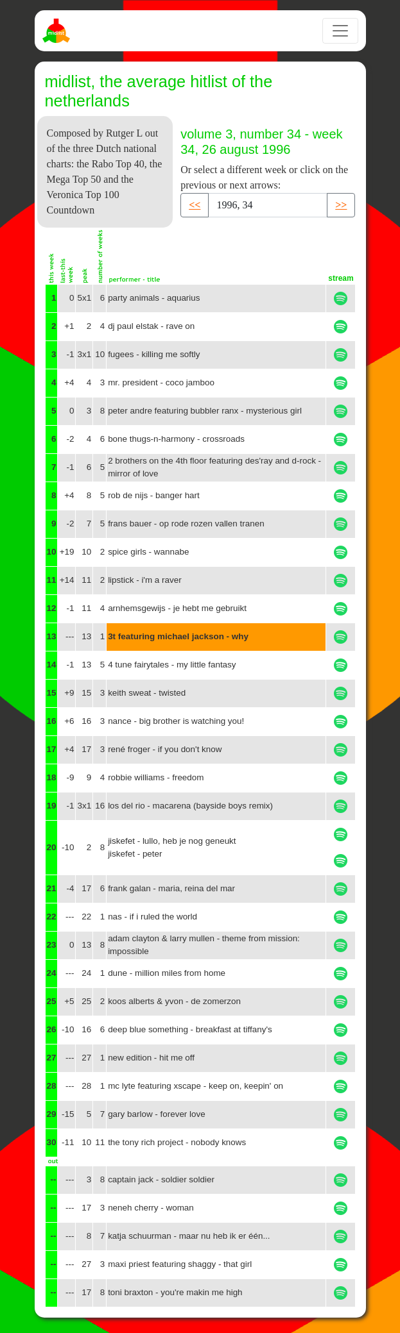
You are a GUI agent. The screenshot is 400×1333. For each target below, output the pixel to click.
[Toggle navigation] (340, 31)
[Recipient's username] (267, 205)
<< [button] (194, 204)
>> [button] (341, 204)
